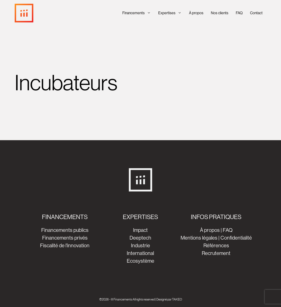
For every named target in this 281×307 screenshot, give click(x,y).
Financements (138, 13)
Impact (140, 230)
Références (216, 245)
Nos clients (219, 13)
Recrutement (216, 253)
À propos (196, 13)
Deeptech (140, 238)
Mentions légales (199, 238)
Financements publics (65, 230)
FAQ (239, 13)
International (140, 253)
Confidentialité (236, 238)
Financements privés (65, 238)
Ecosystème (140, 261)
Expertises (171, 13)
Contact (256, 13)
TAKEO (177, 299)
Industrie (140, 245)
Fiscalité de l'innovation (64, 245)
